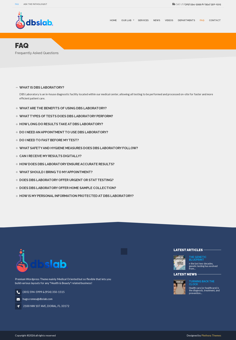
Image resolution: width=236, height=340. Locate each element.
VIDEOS (169, 20)
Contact (215, 20)
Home (113, 20)
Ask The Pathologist (35, 4)
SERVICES (143, 20)
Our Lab (126, 20)
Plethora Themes (211, 335)
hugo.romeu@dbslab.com (37, 298)
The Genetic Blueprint (197, 258)
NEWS (156, 20)
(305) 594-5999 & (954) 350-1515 (44, 291)
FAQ (17, 4)
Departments (186, 20)
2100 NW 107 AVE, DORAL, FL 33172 (46, 306)
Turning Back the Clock (201, 283)
